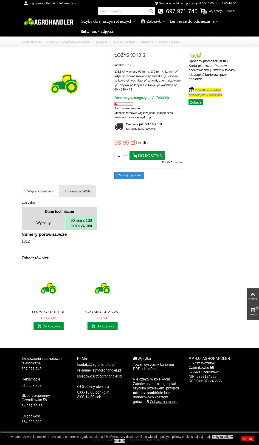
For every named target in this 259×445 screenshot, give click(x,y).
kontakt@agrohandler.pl (96, 364)
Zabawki (151, 21)
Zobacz (195, 102)
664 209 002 (32, 422)
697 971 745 (178, 11)
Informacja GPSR (77, 191)
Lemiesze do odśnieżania (192, 21)
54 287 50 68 (32, 406)
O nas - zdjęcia (97, 31)
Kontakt (51, 3)
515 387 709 (32, 385)
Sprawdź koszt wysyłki (140, 128)
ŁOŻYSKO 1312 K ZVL (103, 312)
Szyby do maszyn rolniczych (106, 21)
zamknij (247, 439)
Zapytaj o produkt (129, 175)
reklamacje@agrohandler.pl (99, 370)
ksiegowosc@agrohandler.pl (99, 376)
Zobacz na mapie (161, 402)
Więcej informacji (40, 191)
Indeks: (119, 65)
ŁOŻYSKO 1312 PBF (48, 312)
